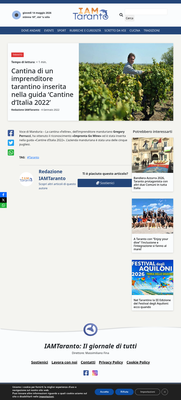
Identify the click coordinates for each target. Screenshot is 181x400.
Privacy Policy (111, 362)
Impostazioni (147, 391)
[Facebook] (3, 194)
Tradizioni (152, 30)
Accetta (104, 391)
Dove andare (31, 30)
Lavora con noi (64, 362)
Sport (61, 30)
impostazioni (46, 396)
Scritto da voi (115, 30)
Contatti (88, 362)
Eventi (49, 30)
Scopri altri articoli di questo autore (57, 179)
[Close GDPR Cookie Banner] (165, 392)
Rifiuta (124, 391)
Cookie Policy (138, 362)
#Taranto (33, 157)
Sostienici (105, 183)
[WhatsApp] (3, 205)
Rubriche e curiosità (85, 30)
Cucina (135, 30)
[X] (3, 200)
